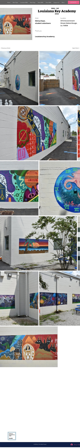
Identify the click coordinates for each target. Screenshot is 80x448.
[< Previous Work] (5, 48)
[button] (24, 2)
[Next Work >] (75, 48)
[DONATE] (73, 2)
